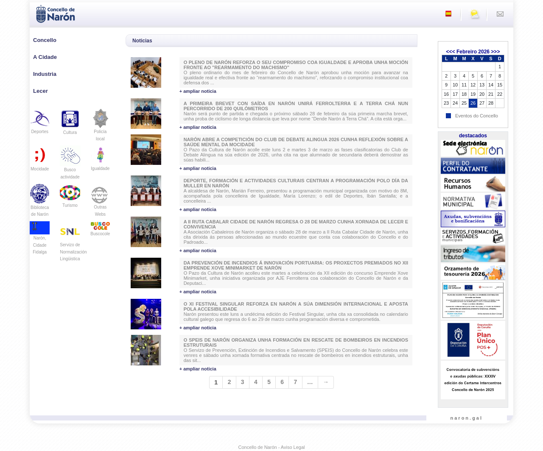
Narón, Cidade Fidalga (40, 239)
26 (473, 103)
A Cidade (45, 57)
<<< (450, 52)
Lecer (40, 91)
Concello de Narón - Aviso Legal (271, 447)
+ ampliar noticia (197, 91)
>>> (495, 52)
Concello (44, 40)
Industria (44, 74)
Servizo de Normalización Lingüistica (73, 244)
